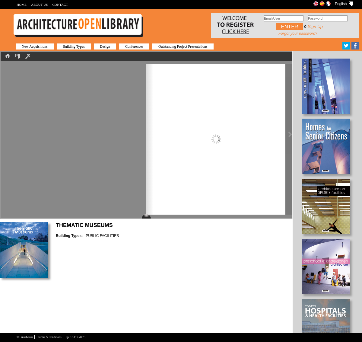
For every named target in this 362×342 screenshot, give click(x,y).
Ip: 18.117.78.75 (75, 337)
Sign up (315, 26)
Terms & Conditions (49, 337)
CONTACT (60, 4)
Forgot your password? (297, 33)
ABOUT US (39, 4)
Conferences (134, 46)
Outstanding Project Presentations (183, 46)
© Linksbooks (25, 337)
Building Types (74, 46)
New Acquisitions (35, 46)
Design (105, 46)
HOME (22, 4)
